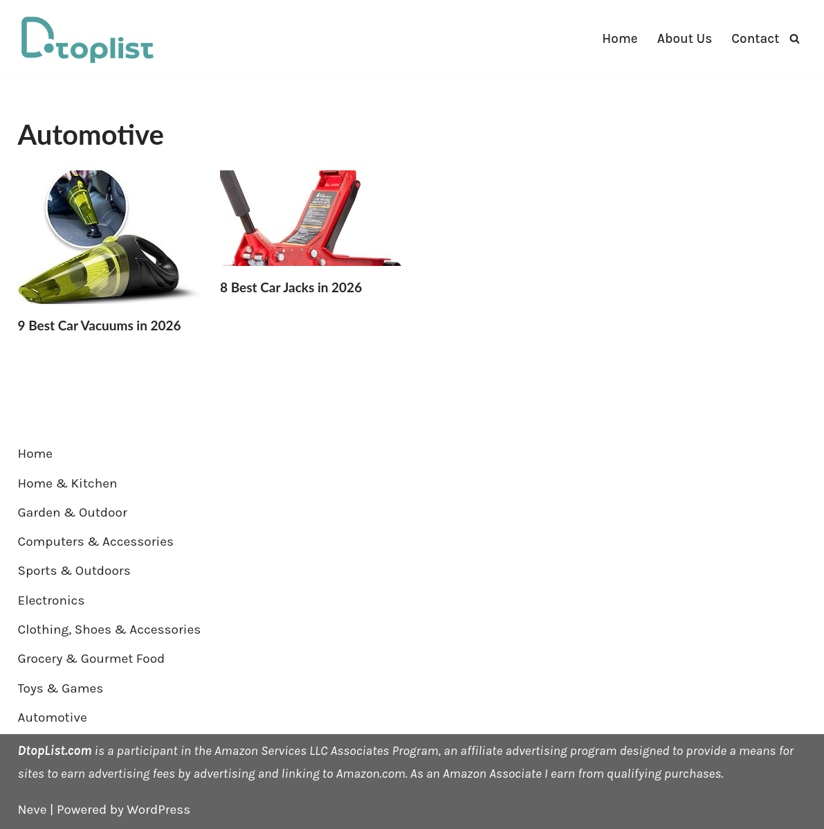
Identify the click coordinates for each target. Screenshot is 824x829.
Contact (755, 38)
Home (619, 38)
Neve (32, 809)
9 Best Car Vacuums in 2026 (99, 325)
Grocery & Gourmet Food (91, 658)
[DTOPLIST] (87, 38)
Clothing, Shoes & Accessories (109, 629)
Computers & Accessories (96, 541)
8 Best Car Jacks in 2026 (291, 287)
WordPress (158, 809)
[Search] (794, 38)
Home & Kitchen (68, 483)
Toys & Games (61, 688)
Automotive (52, 717)
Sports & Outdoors (74, 570)
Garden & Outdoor (72, 512)
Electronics (51, 600)
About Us (685, 38)
